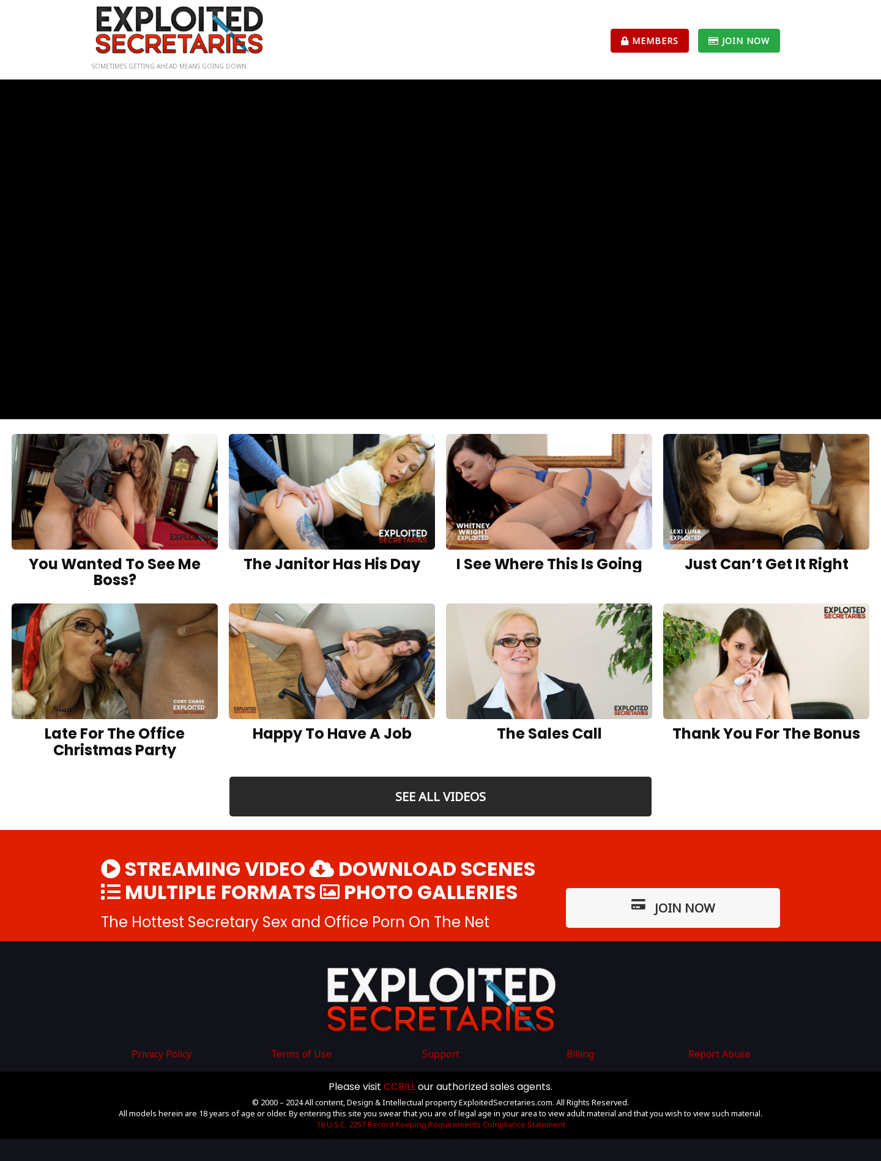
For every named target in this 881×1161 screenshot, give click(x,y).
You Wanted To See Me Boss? (115, 572)
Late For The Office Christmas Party (115, 741)
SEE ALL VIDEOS (440, 796)
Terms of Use (301, 1054)
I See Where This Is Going (549, 564)
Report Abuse (719, 1054)
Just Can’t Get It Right (767, 564)
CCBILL (399, 1087)
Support (440, 1054)
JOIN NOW (739, 41)
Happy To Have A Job (332, 733)
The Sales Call (549, 733)
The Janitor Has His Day (331, 564)
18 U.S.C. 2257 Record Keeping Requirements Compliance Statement (440, 1124)
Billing (580, 1054)
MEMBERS (649, 41)
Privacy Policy (161, 1054)
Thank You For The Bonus (766, 733)
